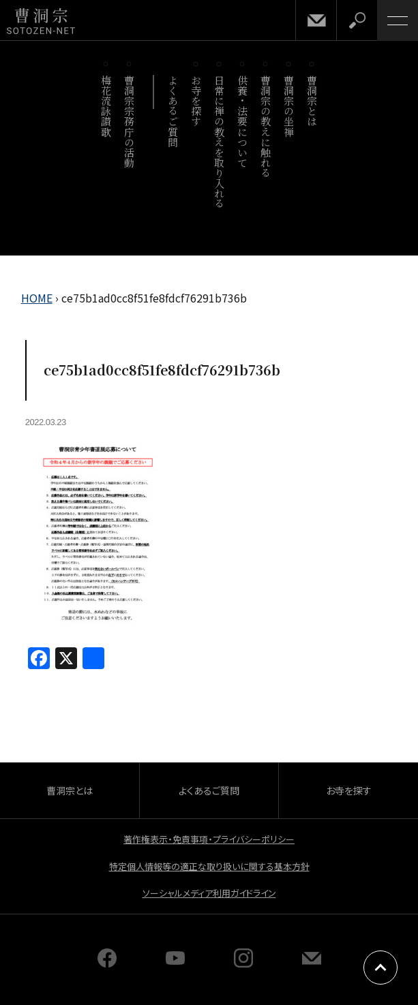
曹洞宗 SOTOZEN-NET (41, 21)
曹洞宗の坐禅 (289, 106)
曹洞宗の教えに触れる (266, 126)
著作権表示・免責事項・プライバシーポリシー (209, 839)
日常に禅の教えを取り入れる (220, 141)
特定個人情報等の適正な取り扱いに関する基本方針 (209, 866)
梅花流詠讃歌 (107, 106)
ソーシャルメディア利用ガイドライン (209, 892)
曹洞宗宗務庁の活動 (130, 121)
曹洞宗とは (312, 101)
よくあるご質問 (173, 111)
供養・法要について (243, 121)
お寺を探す (197, 101)
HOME (37, 298)
